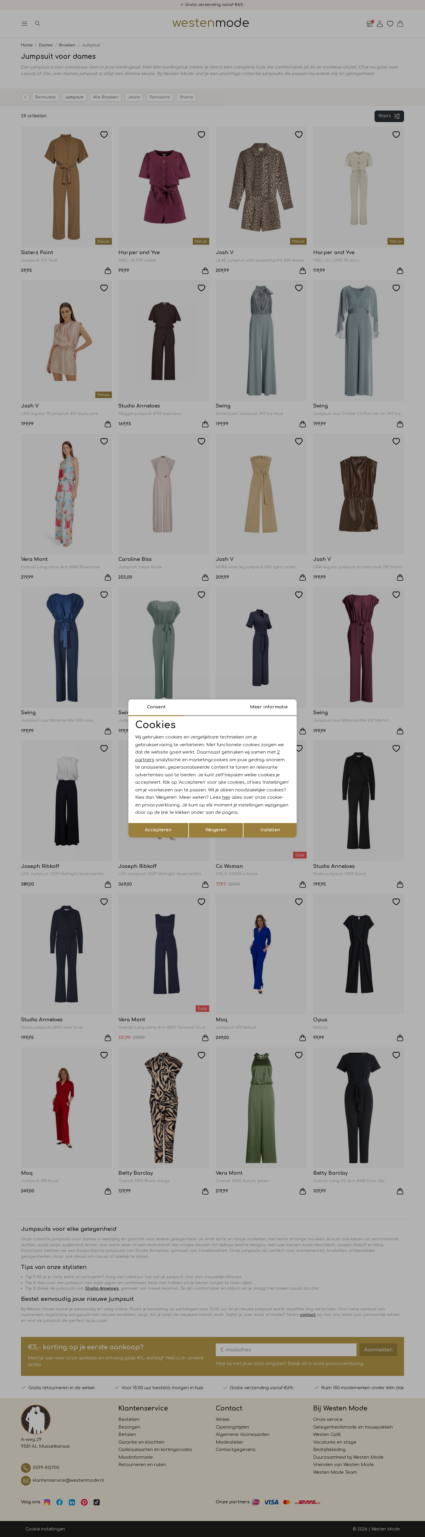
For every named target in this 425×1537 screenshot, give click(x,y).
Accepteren (158, 829)
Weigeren (215, 829)
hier (226, 797)
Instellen (270, 829)
